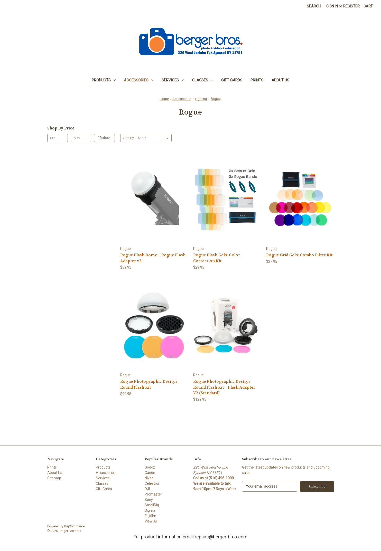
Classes (202, 80)
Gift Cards (231, 80)
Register (351, 6)
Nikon (149, 478)
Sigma (150, 510)
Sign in (332, 6)
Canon (150, 473)
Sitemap (54, 478)
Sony (149, 500)
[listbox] (154, 138)
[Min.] (57, 138)
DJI (147, 489)
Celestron (152, 483)
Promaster (153, 494)
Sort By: (129, 138)
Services (173, 80)
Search (314, 6)
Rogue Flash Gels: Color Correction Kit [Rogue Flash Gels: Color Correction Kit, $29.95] (216, 258)
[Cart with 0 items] (368, 6)
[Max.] (81, 138)
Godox (150, 467)
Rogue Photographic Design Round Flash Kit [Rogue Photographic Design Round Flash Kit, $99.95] (148, 384)
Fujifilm (150, 516)
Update (104, 138)
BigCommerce (74, 526)
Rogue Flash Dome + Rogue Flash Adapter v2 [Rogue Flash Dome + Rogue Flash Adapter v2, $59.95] (153, 258)
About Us (280, 80)
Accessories (138, 80)
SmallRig (152, 505)
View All (151, 521)
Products (104, 80)
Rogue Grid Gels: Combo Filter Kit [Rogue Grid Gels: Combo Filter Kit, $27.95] (299, 255)
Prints (256, 80)
